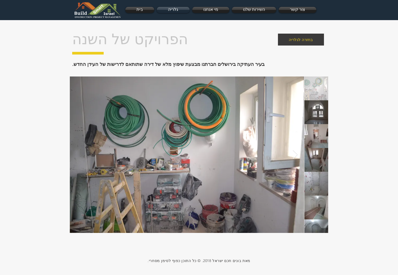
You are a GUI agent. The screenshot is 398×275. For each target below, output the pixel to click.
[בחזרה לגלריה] (301, 40)
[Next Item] (295, 155)
